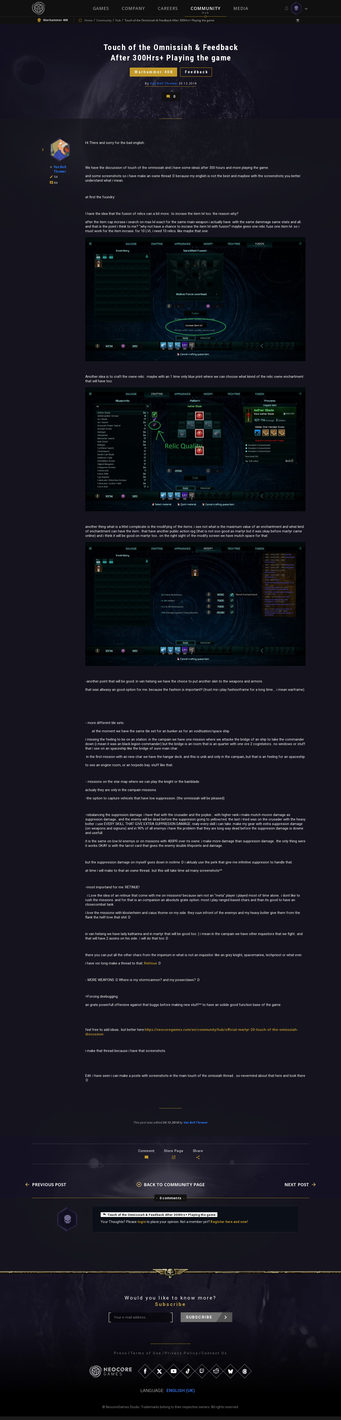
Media (240, 8)
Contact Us (214, 1357)
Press (120, 1357)
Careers (168, 8)
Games (101, 8)
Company (133, 8)
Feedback (197, 73)
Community (205, 8)
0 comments (170, 1201)
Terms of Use (146, 1357)
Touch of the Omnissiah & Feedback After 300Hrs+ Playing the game (160, 1218)
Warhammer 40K (153, 73)
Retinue (150, 966)
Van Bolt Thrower (164, 85)
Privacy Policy (181, 1357)
